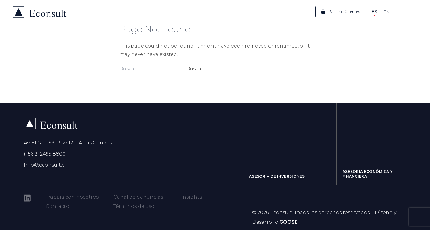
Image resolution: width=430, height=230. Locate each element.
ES (374, 11)
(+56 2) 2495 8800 (45, 154)
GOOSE (289, 222)
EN (386, 11)
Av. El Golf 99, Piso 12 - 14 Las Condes (68, 143)
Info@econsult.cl (45, 165)
